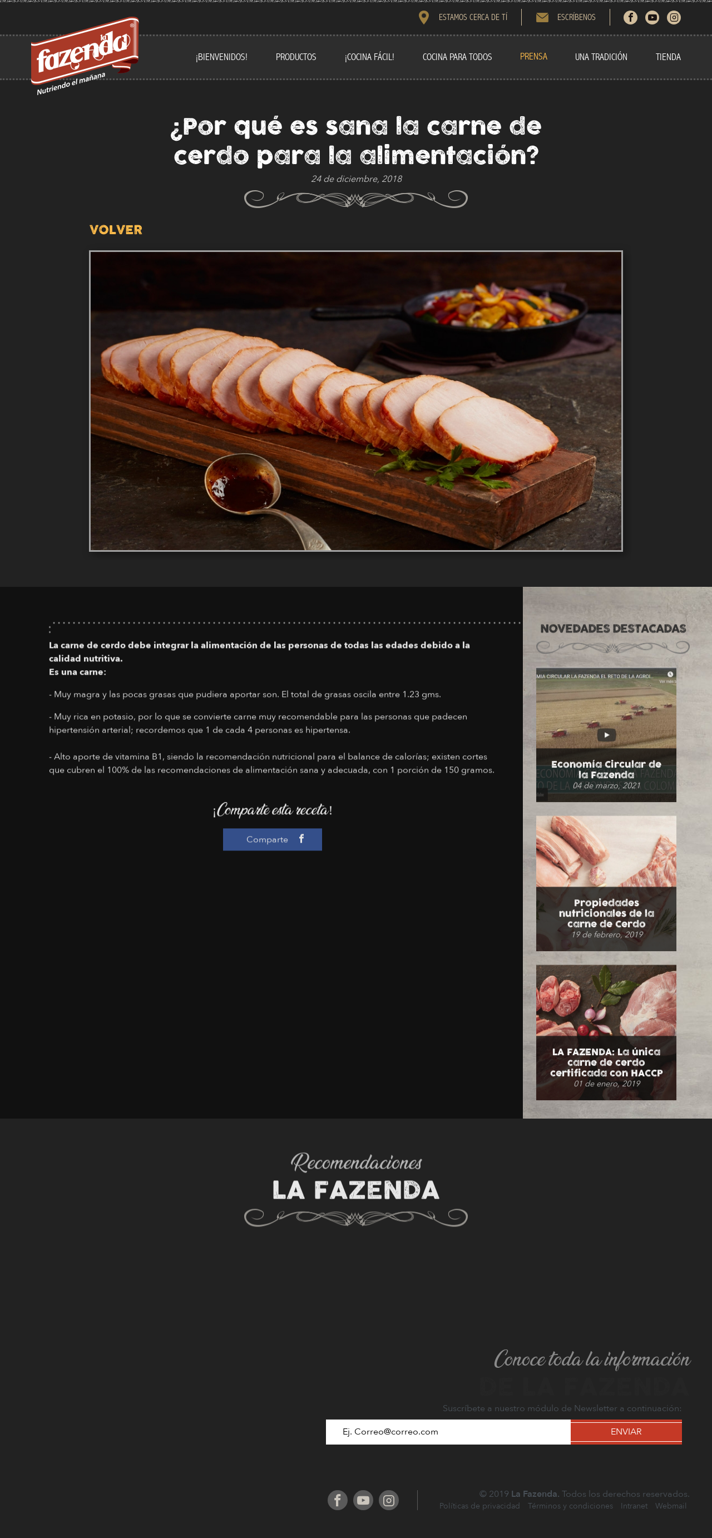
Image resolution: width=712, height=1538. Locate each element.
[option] (356, 401)
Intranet (634, 1506)
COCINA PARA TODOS (457, 57)
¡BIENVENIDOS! (222, 57)
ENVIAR (626, 1432)
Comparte (273, 896)
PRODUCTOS (296, 57)
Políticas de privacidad (479, 1506)
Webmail (671, 1506)
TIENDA (668, 57)
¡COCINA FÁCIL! (369, 57)
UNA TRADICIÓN (601, 57)
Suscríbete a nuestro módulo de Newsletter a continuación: (562, 1408)
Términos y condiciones (570, 1506)
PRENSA (533, 56)
